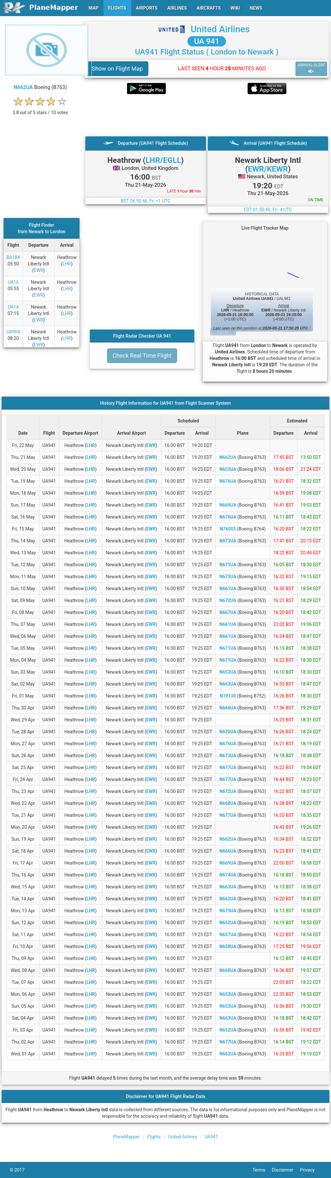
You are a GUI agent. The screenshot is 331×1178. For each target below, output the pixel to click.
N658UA (227, 946)
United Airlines (220, 29)
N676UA (227, 481)
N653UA (227, 469)
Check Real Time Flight (142, 355)
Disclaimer (286, 1170)
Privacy (310, 1170)
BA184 (13, 257)
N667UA (227, 612)
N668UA (227, 803)
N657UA (227, 934)
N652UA (227, 922)
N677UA (227, 767)
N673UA (227, 540)
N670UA (227, 731)
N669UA (227, 505)
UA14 (13, 307)
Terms (262, 1170)
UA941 (211, 1136)
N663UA (227, 684)
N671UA (227, 564)
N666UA (227, 707)
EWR (38, 270)
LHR (67, 263)
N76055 (228, 528)
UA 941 (206, 41)
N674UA (227, 874)
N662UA (23, 87)
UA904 (13, 331)
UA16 (13, 282)
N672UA (227, 600)
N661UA (227, 588)
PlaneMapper (126, 1136)
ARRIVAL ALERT (311, 68)
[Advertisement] (206, 115)
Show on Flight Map (117, 68)
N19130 (228, 695)
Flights (154, 1136)
